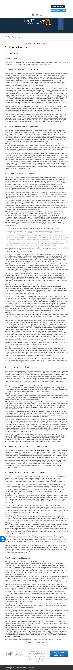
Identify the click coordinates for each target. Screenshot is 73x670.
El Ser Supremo (13, 37)
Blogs (40, 651)
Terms (31, 660)
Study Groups (40, 655)
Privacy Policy (39, 660)
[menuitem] (60, 24)
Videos (29, 653)
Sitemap (36, 662)
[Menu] (60, 24)
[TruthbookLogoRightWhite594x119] (36, 24)
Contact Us (33, 651)
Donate (30, 656)
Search (36, 658)
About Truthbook (39, 656)
